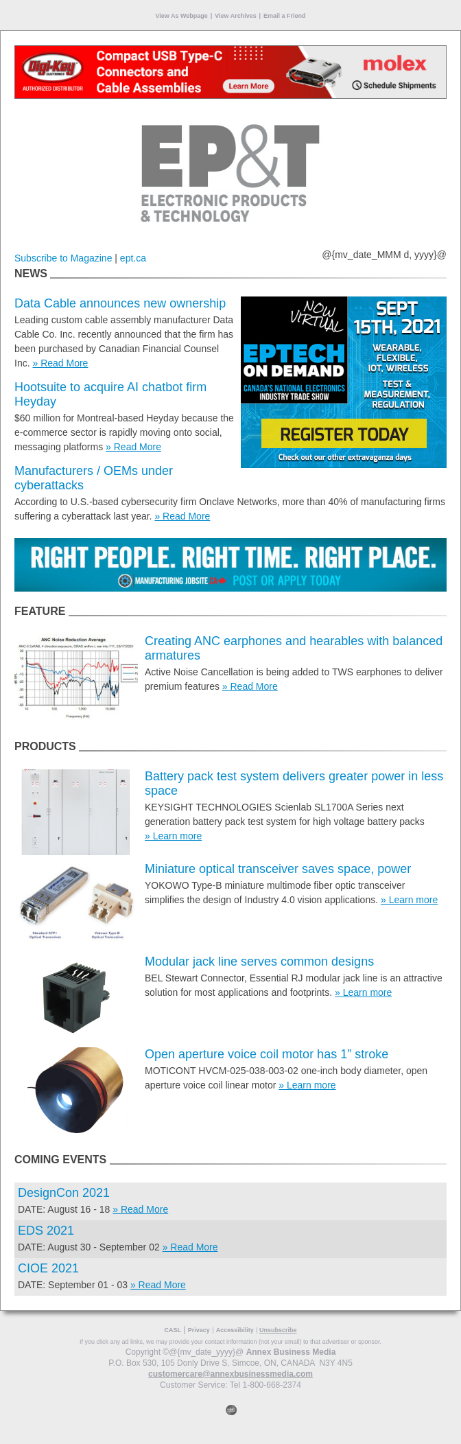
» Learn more (173, 835)
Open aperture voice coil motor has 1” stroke (266, 1054)
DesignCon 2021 (64, 1193)
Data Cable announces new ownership (120, 303)
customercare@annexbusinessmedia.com (230, 1374)
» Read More (60, 363)
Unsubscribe (278, 1330)
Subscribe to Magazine (63, 258)
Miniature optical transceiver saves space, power (278, 869)
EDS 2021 (46, 1230)
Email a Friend (284, 15)
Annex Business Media (291, 1352)
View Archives (236, 15)
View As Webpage (181, 15)
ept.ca (133, 258)
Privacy (199, 1330)
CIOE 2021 (48, 1268)
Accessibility (235, 1330)
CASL (172, 1330)
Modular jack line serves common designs (259, 961)
